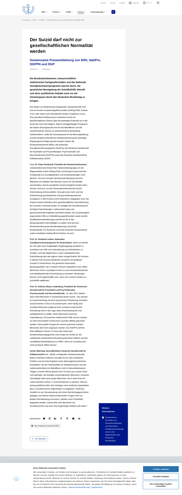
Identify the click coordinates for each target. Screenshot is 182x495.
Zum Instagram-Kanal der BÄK (45, 426)
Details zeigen (134, 490)
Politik (69, 12)
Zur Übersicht (40, 439)
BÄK (44, 12)
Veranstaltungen (99, 12)
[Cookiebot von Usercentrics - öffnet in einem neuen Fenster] (16, 490)
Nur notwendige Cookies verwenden (161, 477)
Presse (82, 12)
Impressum (97, 480)
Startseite (26, 20)
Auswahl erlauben (161, 469)
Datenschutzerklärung (79, 480)
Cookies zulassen (161, 462)
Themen (56, 12)
